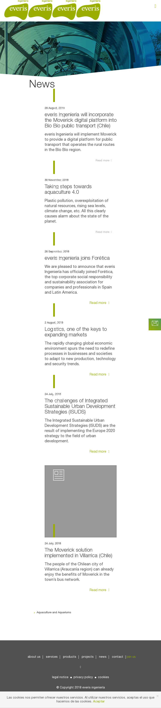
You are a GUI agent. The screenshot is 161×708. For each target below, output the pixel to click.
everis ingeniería (93, 687)
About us (34, 657)
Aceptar (99, 701)
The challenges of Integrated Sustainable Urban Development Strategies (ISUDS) (80, 407)
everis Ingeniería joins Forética (77, 258)
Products (69, 657)
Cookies (103, 677)
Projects (88, 657)
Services (52, 657)
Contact (117, 657)
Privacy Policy (83, 677)
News (103, 657)
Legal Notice (60, 677)
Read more (100, 303)
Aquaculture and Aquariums (54, 612)
